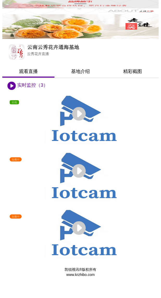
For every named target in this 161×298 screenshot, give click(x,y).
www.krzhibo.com (80, 275)
